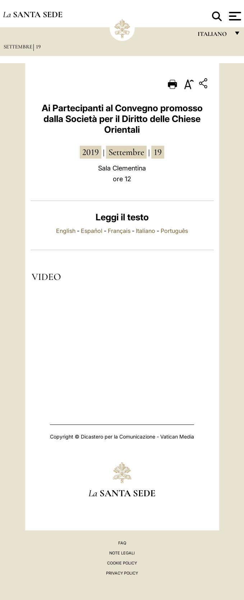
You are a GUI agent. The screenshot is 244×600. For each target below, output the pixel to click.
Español (91, 230)
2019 (90, 152)
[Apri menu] (234, 16)
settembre (126, 152)
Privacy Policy (122, 573)
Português (174, 230)
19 (38, 46)
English (65, 230)
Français (119, 230)
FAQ (122, 542)
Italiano (145, 230)
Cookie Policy (122, 563)
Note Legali (122, 553)
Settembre (18, 46)
